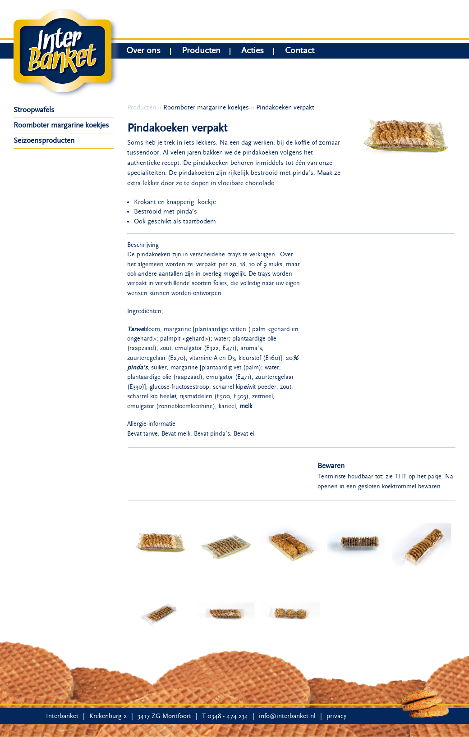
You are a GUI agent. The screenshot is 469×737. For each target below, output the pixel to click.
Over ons (143, 51)
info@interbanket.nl (287, 716)
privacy (336, 716)
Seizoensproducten (44, 140)
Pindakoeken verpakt (285, 107)
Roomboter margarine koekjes (61, 125)
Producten (201, 51)
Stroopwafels (34, 110)
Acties (252, 51)
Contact (299, 51)
